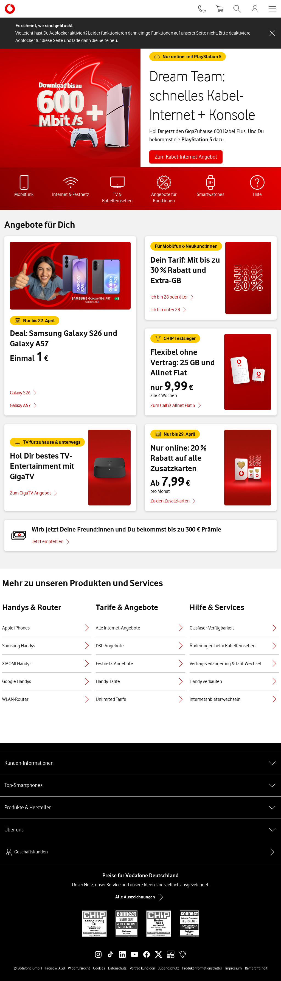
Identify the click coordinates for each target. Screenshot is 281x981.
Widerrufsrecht (79, 968)
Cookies (99, 968)
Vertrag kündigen (142, 968)
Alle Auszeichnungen (140, 897)
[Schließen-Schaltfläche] (272, 33)
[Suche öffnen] (237, 9)
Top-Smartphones (140, 785)
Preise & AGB (55, 968)
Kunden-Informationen (140, 763)
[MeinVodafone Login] (254, 9)
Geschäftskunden (26, 852)
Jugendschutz (168, 968)
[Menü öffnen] (272, 9)
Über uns (140, 829)
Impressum (233, 968)
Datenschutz (117, 968)
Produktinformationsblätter (202, 968)
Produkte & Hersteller (140, 807)
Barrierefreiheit (256, 968)
